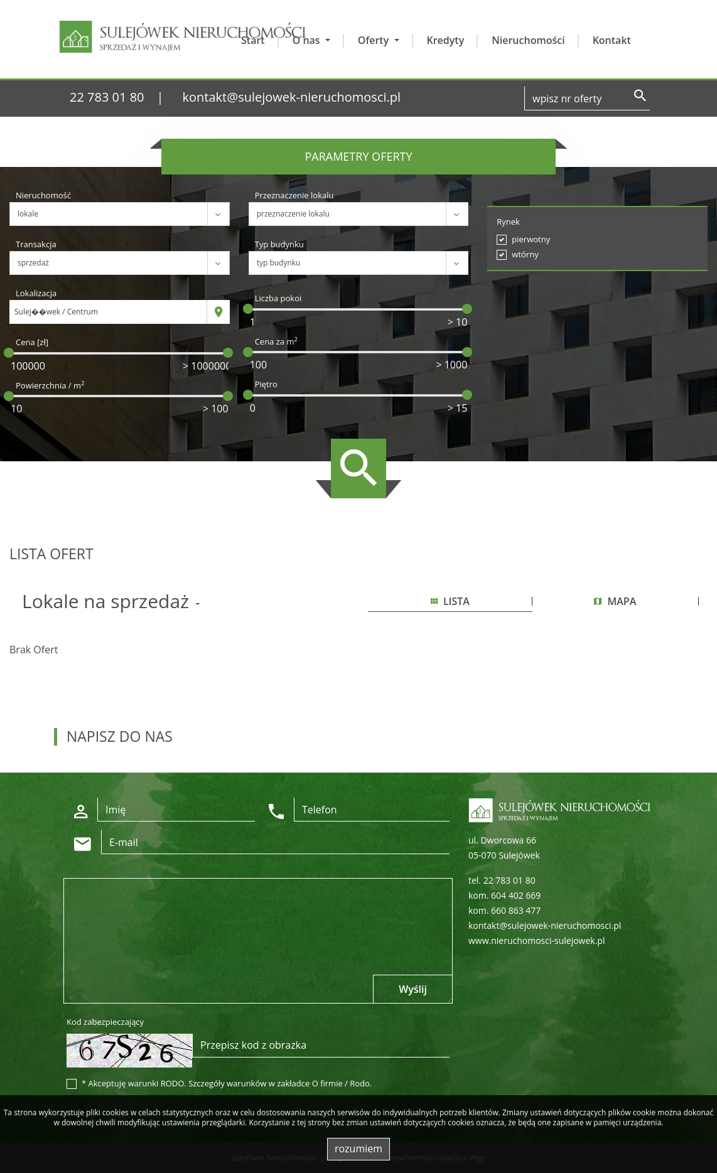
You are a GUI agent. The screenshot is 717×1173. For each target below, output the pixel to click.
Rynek (508, 221)
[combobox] (108, 312)
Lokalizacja (36, 293)
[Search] (587, 98)
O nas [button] (308, 40)
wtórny (525, 254)
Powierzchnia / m (50, 385)
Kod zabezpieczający (105, 1021)
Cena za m (276, 341)
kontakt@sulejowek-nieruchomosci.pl (292, 96)
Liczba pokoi (278, 298)
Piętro (266, 384)
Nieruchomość (43, 195)
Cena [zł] (32, 342)
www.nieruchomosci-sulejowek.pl (536, 940)
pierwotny (531, 239)
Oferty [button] (375, 40)
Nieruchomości (528, 40)
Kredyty (446, 40)
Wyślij (413, 989)
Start (253, 40)
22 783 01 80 (107, 96)
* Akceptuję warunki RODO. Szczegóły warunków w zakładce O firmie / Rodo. (227, 1083)
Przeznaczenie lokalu (294, 195)
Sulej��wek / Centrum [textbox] (56, 311)
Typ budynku (279, 244)
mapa (615, 601)
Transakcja (36, 244)
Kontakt (612, 40)
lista (450, 601)
